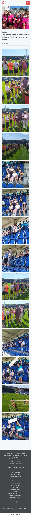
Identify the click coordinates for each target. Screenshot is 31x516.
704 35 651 (17, 461)
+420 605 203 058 (15, 474)
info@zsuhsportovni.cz (15, 476)
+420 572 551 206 (15, 472)
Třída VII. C (4, 32)
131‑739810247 (17, 467)
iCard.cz (17, 509)
